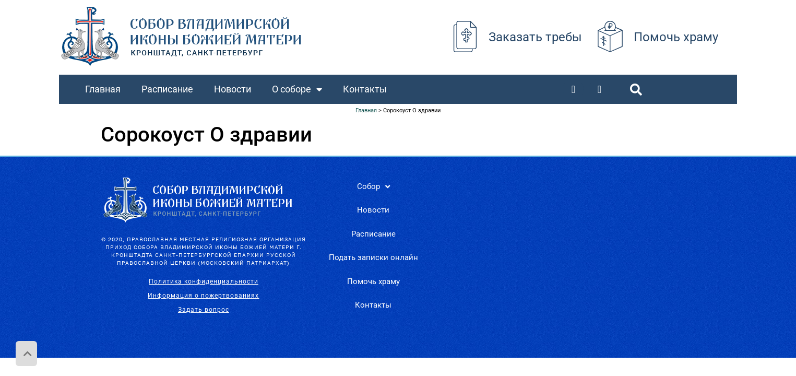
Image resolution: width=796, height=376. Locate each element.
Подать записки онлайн (373, 257)
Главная (103, 89)
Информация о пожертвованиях (203, 295)
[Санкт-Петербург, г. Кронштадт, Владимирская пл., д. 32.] (573, 253)
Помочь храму (676, 37)
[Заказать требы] (465, 36)
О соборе (297, 89)
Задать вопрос (203, 309)
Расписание (167, 89)
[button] (636, 90)
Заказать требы (535, 37)
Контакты (365, 89)
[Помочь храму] (610, 36)
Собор (373, 187)
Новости (232, 89)
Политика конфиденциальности (203, 281)
